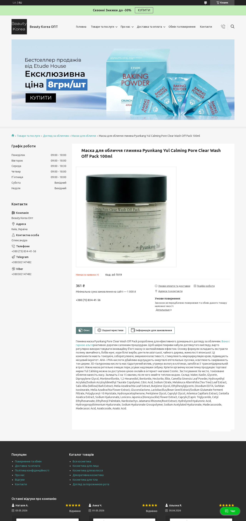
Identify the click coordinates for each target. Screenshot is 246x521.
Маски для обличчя (83, 135)
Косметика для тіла (85, 479)
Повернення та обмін (28, 461)
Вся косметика (82, 461)
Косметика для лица (86, 465)
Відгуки (20, 479)
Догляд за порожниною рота (91, 484)
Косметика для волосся (88, 470)
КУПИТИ (144, 10)
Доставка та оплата (149, 26)
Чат (230, 511)
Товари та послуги (102, 26)
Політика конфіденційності (32, 470)
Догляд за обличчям (56, 135)
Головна (81, 26)
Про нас (125, 26)
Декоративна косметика (88, 475)
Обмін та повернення (182, 26)
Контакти (206, 26)
